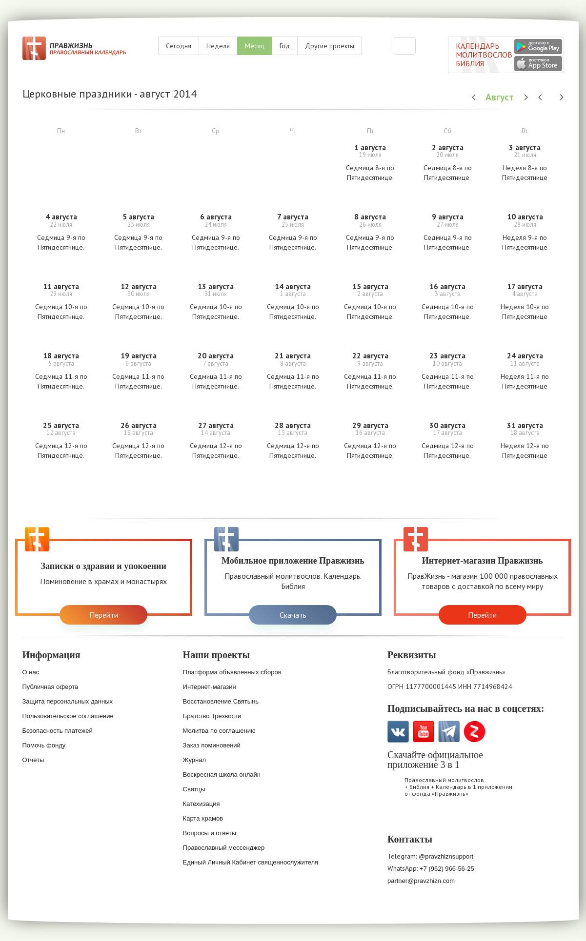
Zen (474, 732)
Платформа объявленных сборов (232, 672)
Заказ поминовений (212, 745)
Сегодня (178, 45)
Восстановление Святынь (221, 701)
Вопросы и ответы (209, 833)
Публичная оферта (50, 686)
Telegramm (449, 732)
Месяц (254, 45)
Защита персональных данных (67, 701)
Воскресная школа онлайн (222, 774)
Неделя (218, 45)
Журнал (194, 760)
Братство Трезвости (212, 716)
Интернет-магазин (209, 686)
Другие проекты (329, 45)
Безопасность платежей (57, 730)
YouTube (424, 732)
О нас (31, 672)
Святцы (194, 789)
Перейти (103, 615)
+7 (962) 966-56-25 (447, 868)
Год (285, 45)
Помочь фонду (44, 745)
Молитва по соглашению (219, 730)
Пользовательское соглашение (68, 716)
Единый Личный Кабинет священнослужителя (251, 862)
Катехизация (201, 803)
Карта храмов (203, 818)
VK (398, 732)
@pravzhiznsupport (446, 856)
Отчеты (33, 760)
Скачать (293, 615)
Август (500, 97)
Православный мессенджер (224, 847)
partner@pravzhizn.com (421, 880)
